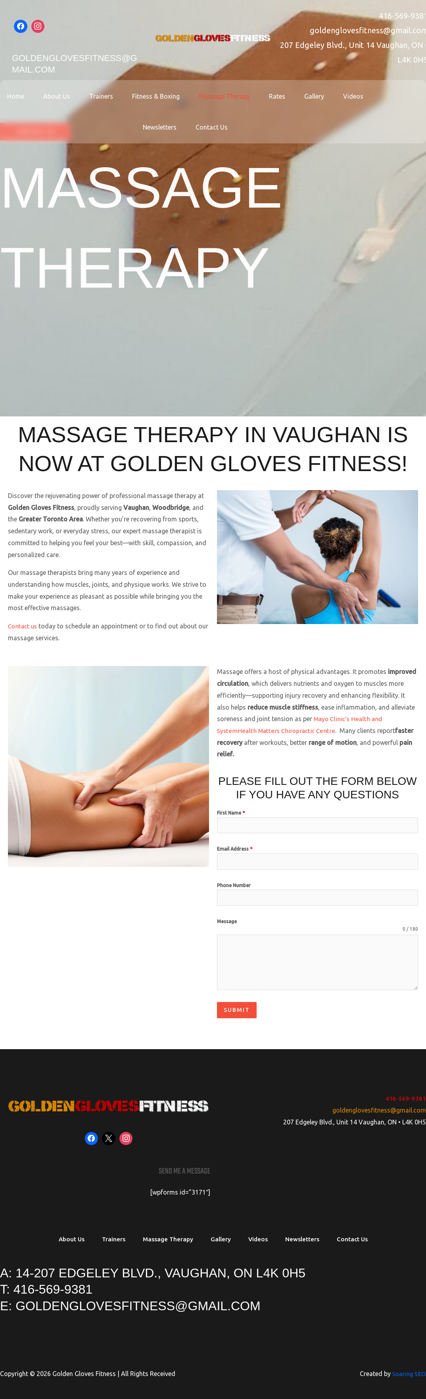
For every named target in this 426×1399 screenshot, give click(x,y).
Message (227, 921)
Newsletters (360, 96)
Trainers (81, 96)
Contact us (23, 626)
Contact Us (185, 127)
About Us (40, 96)
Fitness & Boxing (133, 96)
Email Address (234, 849)
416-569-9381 (406, 1095)
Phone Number (234, 885)
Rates (248, 96)
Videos (317, 96)
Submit (237, 1010)
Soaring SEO (408, 1370)
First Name (231, 813)
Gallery (282, 96)
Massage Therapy (198, 96)
